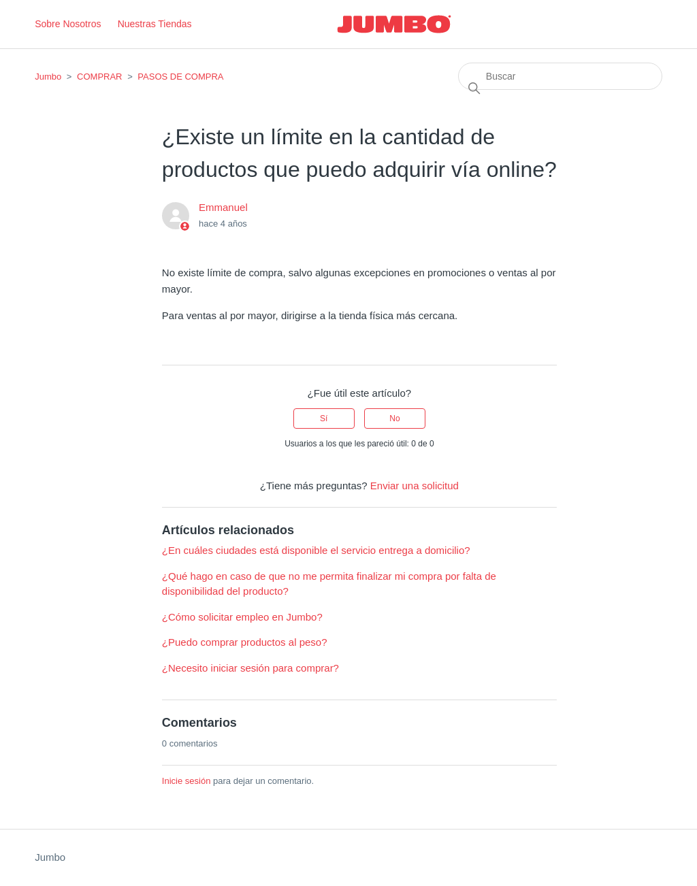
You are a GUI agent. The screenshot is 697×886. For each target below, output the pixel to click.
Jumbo (48, 76)
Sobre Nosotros (68, 23)
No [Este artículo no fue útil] (394, 418)
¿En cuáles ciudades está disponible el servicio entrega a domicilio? (316, 550)
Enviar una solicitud (414, 485)
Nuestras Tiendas (155, 23)
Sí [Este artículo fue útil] (323, 418)
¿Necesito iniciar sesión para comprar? (250, 668)
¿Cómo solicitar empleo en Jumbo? (242, 617)
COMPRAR (99, 76)
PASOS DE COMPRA (180, 76)
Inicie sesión (186, 781)
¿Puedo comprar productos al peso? (244, 642)
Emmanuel (223, 207)
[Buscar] (560, 76)
